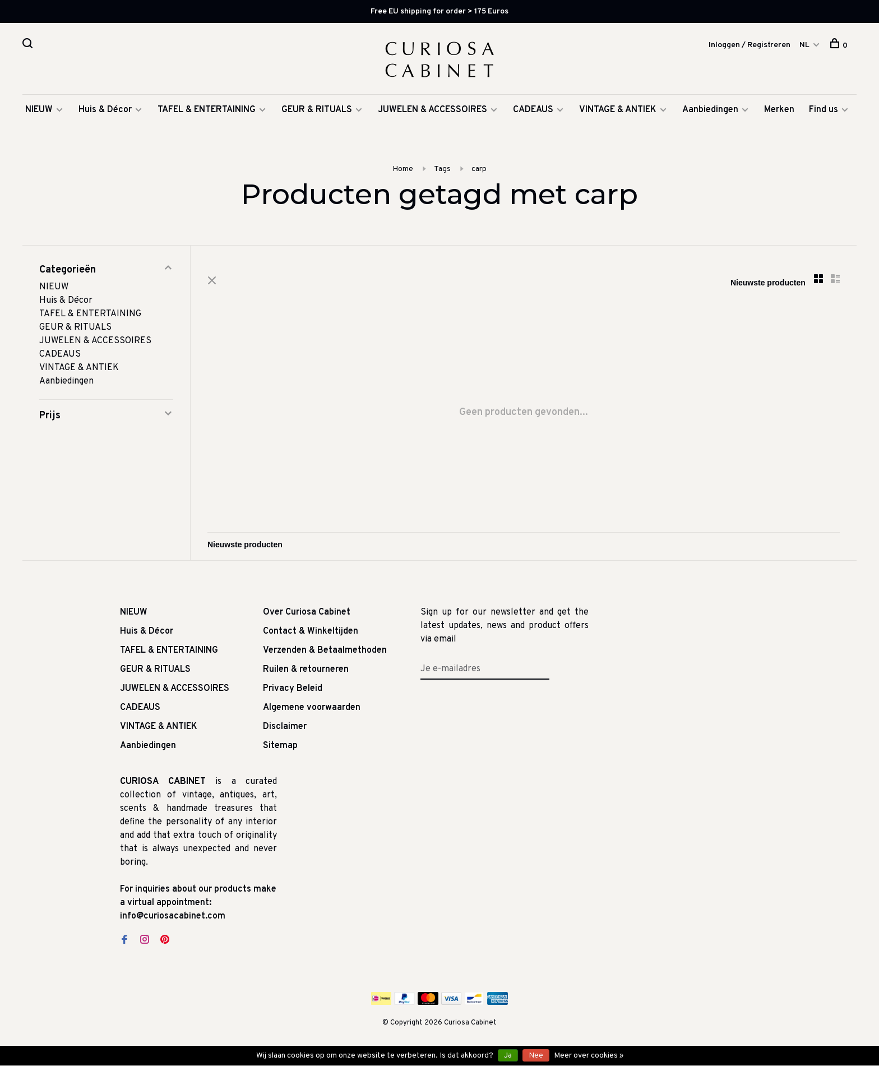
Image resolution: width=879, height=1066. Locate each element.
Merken (779, 110)
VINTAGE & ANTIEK (617, 110)
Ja (508, 1055)
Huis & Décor (105, 110)
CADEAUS (533, 110)
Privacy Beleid (292, 688)
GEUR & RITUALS (316, 110)
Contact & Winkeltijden (310, 631)
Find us (823, 110)
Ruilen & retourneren (306, 669)
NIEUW (39, 110)
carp (479, 169)
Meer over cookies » (588, 1055)
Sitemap (280, 745)
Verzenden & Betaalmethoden (325, 650)
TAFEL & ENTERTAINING (207, 110)
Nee (536, 1055)
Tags (442, 169)
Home (402, 169)
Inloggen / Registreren (749, 45)
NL (804, 45)
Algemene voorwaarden (311, 707)
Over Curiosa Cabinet (306, 612)
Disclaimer (285, 726)
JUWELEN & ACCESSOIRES (432, 110)
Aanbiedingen (710, 110)
